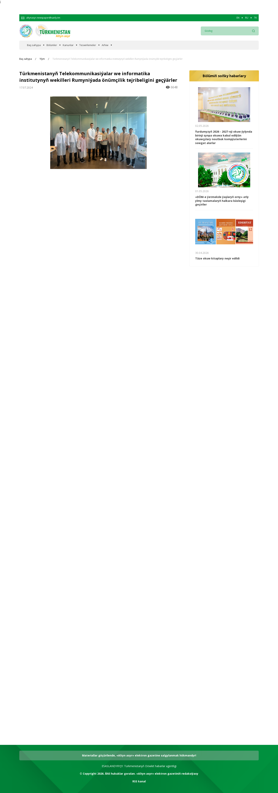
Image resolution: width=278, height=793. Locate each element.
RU (246, 17)
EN (237, 17)
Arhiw (105, 45)
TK (255, 17)
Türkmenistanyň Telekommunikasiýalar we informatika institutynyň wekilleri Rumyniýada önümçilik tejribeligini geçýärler (118, 59)
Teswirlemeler (87, 45)
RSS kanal (139, 781)
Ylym (42, 59)
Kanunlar (68, 45)
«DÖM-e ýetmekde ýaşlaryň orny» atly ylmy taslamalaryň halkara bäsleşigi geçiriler (222, 200)
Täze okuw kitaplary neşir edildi (217, 258)
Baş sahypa (34, 45)
